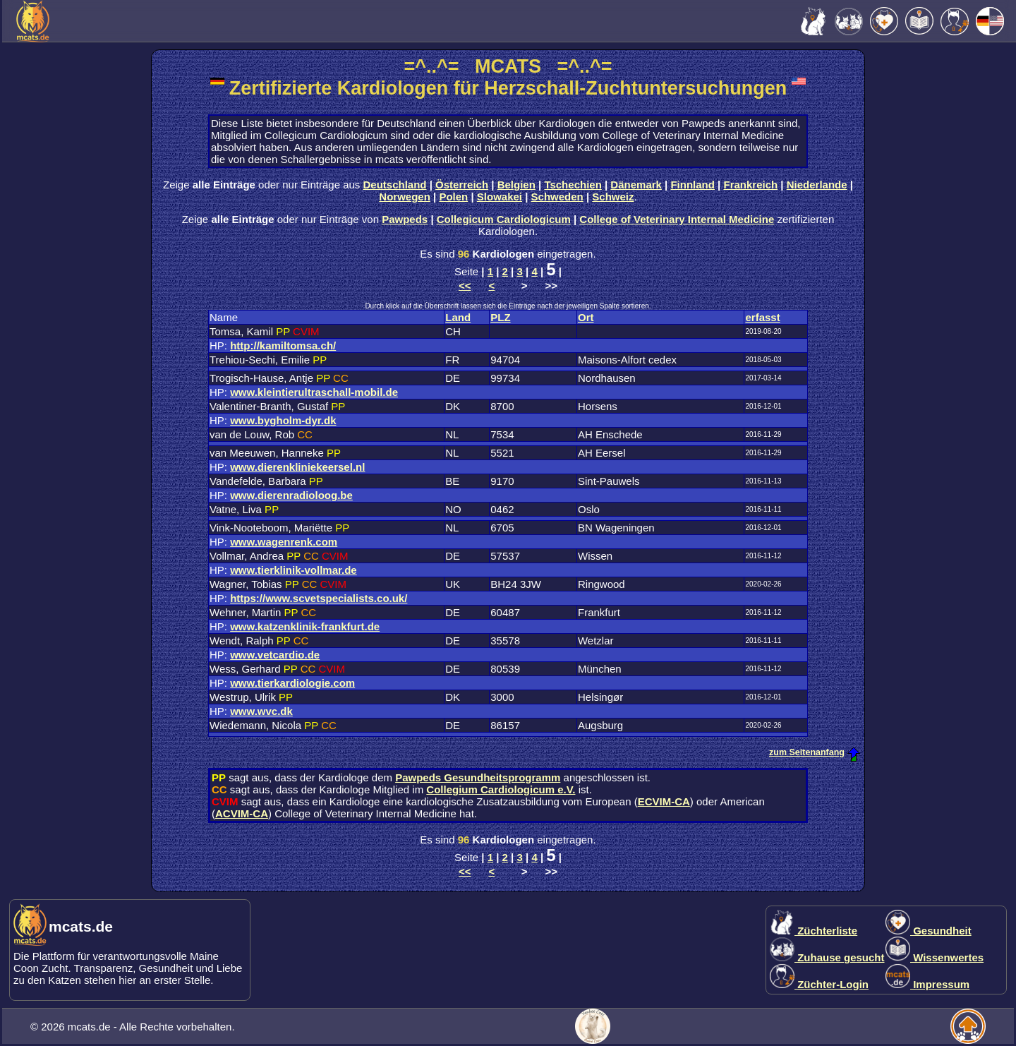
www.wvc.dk (261, 711)
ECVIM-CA (664, 801)
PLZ (500, 317)
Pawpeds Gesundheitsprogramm (477, 777)
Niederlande (817, 185)
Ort (586, 317)
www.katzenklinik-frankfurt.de (305, 626)
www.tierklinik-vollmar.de (293, 570)
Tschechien (572, 185)
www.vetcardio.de (275, 655)
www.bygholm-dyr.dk (283, 420)
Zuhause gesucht (827, 957)
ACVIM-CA (241, 813)
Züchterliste (813, 931)
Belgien (516, 185)
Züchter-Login (819, 984)
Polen (453, 197)
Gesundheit (928, 931)
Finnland (692, 185)
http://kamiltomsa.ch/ (283, 345)
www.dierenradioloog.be (291, 495)
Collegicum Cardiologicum (504, 219)
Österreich (461, 185)
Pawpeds (405, 219)
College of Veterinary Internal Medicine (676, 219)
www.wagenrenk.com (283, 542)
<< (465, 285)
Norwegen (404, 197)
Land (458, 317)
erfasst (762, 317)
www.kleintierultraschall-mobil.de (314, 392)
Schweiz (613, 197)
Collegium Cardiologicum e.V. (500, 789)
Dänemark (636, 185)
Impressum (927, 984)
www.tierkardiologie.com (292, 683)
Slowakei (499, 197)
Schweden (557, 197)
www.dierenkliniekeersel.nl (297, 467)
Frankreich (751, 185)
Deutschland (395, 185)
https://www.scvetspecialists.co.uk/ (318, 598)
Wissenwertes (934, 957)
